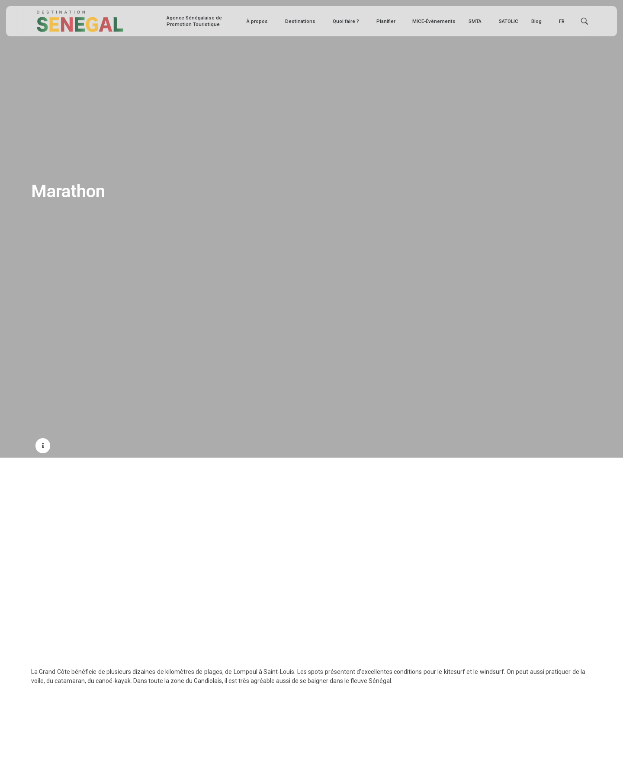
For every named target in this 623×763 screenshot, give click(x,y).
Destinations (302, 21)
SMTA (477, 21)
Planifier (388, 21)
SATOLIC (508, 21)
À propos (259, 21)
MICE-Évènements (434, 21)
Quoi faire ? (348, 21)
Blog (538, 21)
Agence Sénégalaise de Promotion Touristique (194, 21)
